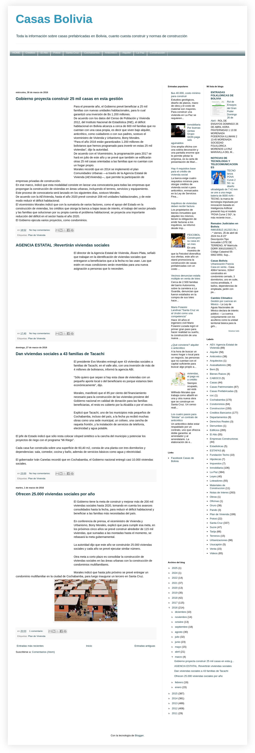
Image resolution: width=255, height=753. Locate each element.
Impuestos (216, 463)
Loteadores (216, 480)
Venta (213, 548)
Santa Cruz (72, 52)
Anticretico (111, 52)
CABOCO (215, 378)
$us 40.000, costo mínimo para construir (185, 95)
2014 (175, 698)
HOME (16, 52)
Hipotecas (215, 459)
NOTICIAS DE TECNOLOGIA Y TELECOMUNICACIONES (224, 162)
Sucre (213, 527)
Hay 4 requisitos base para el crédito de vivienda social (183, 171)
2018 (175, 597)
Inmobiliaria (216, 467)
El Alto (44, 52)
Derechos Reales (219, 421)
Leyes (213, 476)
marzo (179, 656)
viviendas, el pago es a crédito (193, 376)
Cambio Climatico (221, 297)
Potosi (56, 52)
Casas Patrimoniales (221, 386)
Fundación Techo (219, 454)
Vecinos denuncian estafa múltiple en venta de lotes (185, 277)
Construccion (217, 408)
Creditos (30, 52)
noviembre (181, 617)
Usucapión (216, 544)
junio (178, 641)
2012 (175, 708)
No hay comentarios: (40, 230)
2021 (175, 582)
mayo (178, 646)
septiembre (181, 626)
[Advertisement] (127, 70)
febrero (179, 682)
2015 (175, 693)
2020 (175, 587)
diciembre (181, 611)
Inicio (89, 645)
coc (212, 395)
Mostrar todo (233, 331)
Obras (213, 496)
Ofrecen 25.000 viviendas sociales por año (55, 494)
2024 (175, 572)
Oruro (213, 505)
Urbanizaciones (218, 540)
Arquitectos (216, 360)
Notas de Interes (219, 492)
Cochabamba (91, 52)
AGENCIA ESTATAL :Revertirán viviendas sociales (63, 245)
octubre (179, 621)
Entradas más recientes (30, 645)
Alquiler (126, 52)
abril (177, 651)
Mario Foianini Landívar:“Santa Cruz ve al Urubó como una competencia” (185, 312)
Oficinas (214, 501)
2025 (175, 568)
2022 (175, 577)
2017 (175, 602)
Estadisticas (216, 446)
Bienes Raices (218, 373)
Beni (212, 369)
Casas (213, 382)
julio (177, 636)
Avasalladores (218, 365)
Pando (213, 509)
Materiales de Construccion (217, 487)
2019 (175, 592)
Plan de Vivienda (36, 235)
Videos (214, 553)
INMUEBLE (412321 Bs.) (224, 229)
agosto (179, 631)
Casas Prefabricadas (222, 391)
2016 (175, 607)
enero (178, 687)
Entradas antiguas (144, 645)
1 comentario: (36, 631)
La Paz (140, 52)
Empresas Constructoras (224, 438)
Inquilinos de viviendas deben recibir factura (184, 205)
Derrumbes (216, 425)
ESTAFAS (215, 450)
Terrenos (215, 535)
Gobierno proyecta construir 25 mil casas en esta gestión (69, 98)
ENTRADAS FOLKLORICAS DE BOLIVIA (222, 95)
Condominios (217, 404)
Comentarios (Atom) (43, 651)
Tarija (213, 531)
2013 (175, 703)
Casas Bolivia (54, 18)
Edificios (214, 430)
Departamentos (218, 417)
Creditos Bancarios (220, 412)
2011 (175, 713)
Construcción (157, 52)
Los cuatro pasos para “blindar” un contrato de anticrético (184, 417)
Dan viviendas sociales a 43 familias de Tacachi (60, 354)
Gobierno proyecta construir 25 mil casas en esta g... (204, 661)
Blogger (139, 735)
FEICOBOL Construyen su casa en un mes (193, 239)
